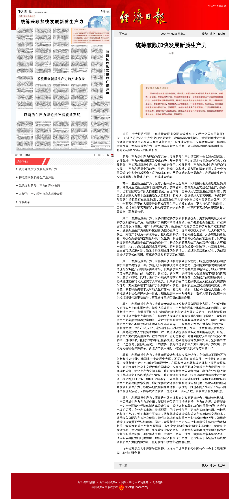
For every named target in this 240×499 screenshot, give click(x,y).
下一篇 (123, 33)
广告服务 (143, 482)
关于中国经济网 (108, 482)
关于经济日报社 (86, 482)
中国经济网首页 (217, 5)
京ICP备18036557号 (136, 487)
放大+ (205, 33)
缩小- (213, 33)
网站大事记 (127, 482)
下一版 (105, 155)
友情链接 (157, 482)
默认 (221, 33)
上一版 (97, 155)
